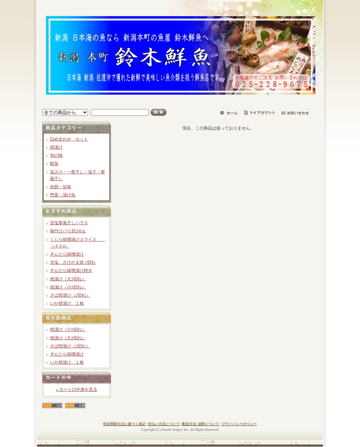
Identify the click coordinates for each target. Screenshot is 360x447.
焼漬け (56, 147)
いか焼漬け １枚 (67, 303)
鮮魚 (54, 163)
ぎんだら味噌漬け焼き (71, 270)
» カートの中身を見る (76, 389)
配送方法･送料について (200, 424)
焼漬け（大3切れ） (68, 278)
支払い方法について (164, 424)
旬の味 (56, 155)
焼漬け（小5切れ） (68, 287)
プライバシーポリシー (239, 424)
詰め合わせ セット (69, 139)
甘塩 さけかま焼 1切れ (72, 262)
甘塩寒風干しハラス (69, 222)
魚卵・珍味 (60, 186)
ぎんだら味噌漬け (67, 254)
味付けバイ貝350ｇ (68, 230)
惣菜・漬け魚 (62, 194)
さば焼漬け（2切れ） (70, 295)
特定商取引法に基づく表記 (124, 424)
